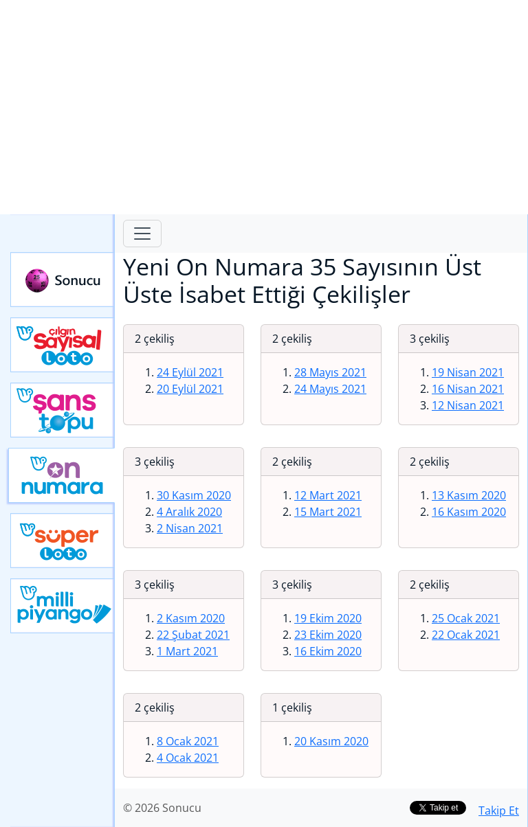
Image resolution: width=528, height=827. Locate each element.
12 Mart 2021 (328, 495)
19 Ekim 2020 (328, 618)
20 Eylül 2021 (190, 388)
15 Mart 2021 (328, 511)
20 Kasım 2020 (331, 741)
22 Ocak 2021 (466, 634)
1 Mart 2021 (187, 651)
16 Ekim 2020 (328, 651)
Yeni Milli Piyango (62, 605)
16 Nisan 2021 (468, 388)
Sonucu (62, 279)
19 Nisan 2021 (468, 372)
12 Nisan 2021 (468, 405)
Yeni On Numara (61, 475)
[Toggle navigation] (142, 233)
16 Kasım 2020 (469, 511)
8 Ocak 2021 (188, 741)
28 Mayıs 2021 (330, 372)
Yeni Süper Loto (62, 540)
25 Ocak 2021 (466, 618)
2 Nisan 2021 (190, 528)
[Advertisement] (264, 107)
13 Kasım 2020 (469, 495)
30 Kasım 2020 (194, 495)
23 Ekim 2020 (328, 634)
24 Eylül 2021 (190, 372)
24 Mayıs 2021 (330, 388)
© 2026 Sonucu (162, 807)
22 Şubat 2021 (193, 634)
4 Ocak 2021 (188, 757)
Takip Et (498, 810)
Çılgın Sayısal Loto (62, 344)
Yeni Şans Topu (62, 410)
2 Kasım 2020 (191, 618)
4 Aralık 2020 (189, 511)
